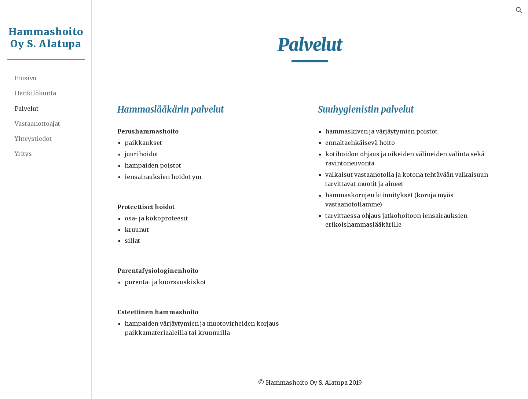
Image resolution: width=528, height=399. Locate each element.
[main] (310, 48)
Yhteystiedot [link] (33, 138)
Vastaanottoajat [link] (37, 123)
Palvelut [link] (26, 108)
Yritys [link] (23, 153)
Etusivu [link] (26, 78)
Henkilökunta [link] (35, 93)
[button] (519, 10)
